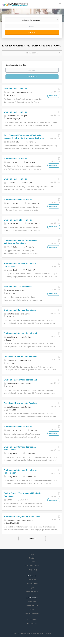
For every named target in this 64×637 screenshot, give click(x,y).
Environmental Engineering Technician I (22, 517)
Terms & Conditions (32, 566)
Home (32, 554)
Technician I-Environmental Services (20, 357)
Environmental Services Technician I (20, 333)
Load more (32, 539)
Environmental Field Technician (18, 199)
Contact (32, 558)
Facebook (33, 620)
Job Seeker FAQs (32, 613)
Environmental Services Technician (20, 310)
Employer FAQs (32, 591)
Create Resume (32, 605)
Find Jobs (32, 32)
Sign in (32, 588)
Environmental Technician (15, 89)
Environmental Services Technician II (20, 380)
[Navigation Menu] (60, 4)
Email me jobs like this (15, 65)
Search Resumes (32, 584)
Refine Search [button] (32, 53)
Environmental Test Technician (18, 287)
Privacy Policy (32, 570)
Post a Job (32, 580)
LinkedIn (34, 623)
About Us (32, 562)
